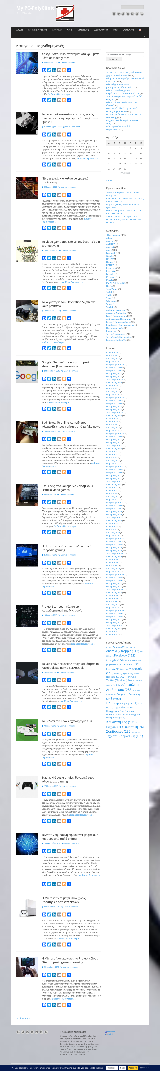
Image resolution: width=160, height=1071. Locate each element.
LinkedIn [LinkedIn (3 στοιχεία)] (124, 669)
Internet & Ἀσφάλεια (37, 29)
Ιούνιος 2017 (112, 634)
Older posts (23, 1018)
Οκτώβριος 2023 (114, 409)
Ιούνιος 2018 (112, 598)
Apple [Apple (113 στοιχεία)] (131, 651)
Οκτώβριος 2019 (114, 550)
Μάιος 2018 (111, 601)
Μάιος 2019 (111, 565)
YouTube (110, 307)
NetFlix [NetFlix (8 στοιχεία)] (111, 677)
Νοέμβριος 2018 (114, 583)
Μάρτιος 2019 (112, 571)
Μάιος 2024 (111, 388)
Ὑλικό (69, 29)
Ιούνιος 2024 (112, 385)
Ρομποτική (111, 331)
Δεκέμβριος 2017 (114, 616)
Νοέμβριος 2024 (114, 373)
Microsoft (110, 277)
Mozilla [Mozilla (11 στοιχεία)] (119, 673)
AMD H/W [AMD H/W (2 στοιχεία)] (130, 647)
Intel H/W (110, 271)
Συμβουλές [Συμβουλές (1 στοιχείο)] (136, 732)
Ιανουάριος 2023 (114, 436)
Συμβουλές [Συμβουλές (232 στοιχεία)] (119, 731)
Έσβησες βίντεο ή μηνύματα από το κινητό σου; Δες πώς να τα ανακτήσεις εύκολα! (124, 219)
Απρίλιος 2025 (113, 358)
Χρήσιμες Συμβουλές (116, 340)
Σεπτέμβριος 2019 (114, 553)
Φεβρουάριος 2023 (115, 433)
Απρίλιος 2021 (113, 496)
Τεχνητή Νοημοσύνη (116, 334)
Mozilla (109, 280)
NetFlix (109, 286)
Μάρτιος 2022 (112, 463)
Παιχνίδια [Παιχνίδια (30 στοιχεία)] (114, 727)
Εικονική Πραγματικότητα (118, 322)
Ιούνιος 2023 (112, 421)
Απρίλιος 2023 (113, 427)
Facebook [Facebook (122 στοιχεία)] (124, 655)
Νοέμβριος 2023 (114, 406)
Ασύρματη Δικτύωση (116, 310)
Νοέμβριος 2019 (114, 547)
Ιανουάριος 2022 (114, 469)
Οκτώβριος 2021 (114, 478)
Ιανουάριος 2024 (114, 400)
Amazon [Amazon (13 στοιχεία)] (119, 647)
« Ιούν (109, 180)
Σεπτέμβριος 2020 (114, 517)
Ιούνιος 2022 (112, 454)
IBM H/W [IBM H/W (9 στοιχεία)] (115, 664)
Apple (109, 250)
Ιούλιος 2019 (112, 559)
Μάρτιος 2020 (112, 535)
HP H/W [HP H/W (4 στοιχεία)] (129, 660)
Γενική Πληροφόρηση (116, 316)
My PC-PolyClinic (35, 8)
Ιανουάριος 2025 (114, 367)
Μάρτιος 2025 (112, 361)
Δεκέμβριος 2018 (114, 580)
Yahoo (109, 304)
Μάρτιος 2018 (112, 607)
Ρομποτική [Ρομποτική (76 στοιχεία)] (133, 727)
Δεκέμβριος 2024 (114, 370)
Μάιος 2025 (111, 355)
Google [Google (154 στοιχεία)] (115, 660)
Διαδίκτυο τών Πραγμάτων (118, 319)
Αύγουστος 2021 (114, 484)
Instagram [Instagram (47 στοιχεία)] (130, 664)
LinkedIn (110, 274)
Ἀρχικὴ (19, 29)
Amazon (110, 241)
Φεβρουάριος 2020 (115, 538)
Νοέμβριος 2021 (114, 475)
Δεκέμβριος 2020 (114, 508)
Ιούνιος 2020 (112, 526)
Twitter (109, 295)
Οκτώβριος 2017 (114, 622)
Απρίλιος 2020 (113, 532)
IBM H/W (110, 265)
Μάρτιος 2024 (112, 394)
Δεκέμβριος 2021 (114, 472)
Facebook (110, 253)
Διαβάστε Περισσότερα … (60, 94)
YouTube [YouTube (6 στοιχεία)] (118, 685)
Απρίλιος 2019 (113, 568)
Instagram (111, 268)
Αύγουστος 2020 (114, 520)
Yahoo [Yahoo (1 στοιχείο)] (109, 685)
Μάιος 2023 (111, 424)
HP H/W (110, 259)
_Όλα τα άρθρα (113, 235)
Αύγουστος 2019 (114, 556)
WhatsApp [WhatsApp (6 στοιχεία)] (136, 680)
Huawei (109, 262)
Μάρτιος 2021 (112, 499)
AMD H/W (110, 244)
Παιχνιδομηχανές (114, 328)
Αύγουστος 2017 (114, 628)
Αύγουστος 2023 (114, 415)
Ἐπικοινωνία (128, 29)
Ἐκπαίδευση (83, 29)
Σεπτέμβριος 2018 (114, 589)
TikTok (109, 292)
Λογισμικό (57, 29)
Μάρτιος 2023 (112, 430)
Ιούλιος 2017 (112, 631)
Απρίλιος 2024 (113, 391)
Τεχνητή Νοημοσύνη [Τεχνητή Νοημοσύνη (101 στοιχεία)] (124, 736)
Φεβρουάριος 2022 (115, 466)
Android (110, 247)
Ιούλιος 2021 (112, 487)
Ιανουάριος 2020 (114, 541)
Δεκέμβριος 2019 (114, 544)
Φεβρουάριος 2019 (115, 574)
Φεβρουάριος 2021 (115, 502)
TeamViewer (112, 289)
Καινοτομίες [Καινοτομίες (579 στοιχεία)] (121, 721)
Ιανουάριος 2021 (114, 505)
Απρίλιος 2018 (113, 604)
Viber (108, 298)
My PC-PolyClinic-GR (115, 283)
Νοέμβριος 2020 (114, 511)
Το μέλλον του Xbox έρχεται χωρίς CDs (67, 721)
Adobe (109, 238)
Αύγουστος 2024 (114, 382)
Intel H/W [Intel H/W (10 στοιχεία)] (112, 669)
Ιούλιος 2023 (112, 418)
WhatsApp (111, 301)
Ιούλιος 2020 (112, 523)
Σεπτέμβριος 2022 (114, 445)
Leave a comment (68, 62)
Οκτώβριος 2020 (114, 514)
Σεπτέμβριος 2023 (114, 412)
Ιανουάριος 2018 (114, 613)
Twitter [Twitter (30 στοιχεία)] (112, 680)
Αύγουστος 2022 (114, 448)
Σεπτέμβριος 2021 (114, 481)
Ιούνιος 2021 (112, 490)
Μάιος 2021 (111, 493)
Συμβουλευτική (101, 29)
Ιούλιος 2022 (112, 451)
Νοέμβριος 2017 (114, 619)
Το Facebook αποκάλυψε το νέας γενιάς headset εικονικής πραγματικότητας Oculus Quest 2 (70, 118)
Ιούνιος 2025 (112, 352)
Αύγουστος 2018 (114, 592)
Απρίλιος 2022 (113, 460)
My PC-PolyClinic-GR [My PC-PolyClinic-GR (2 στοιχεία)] (133, 674)
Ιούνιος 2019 (112, 562)
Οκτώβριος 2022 (114, 442)
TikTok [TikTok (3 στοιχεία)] (132, 677)
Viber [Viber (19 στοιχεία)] (125, 680)
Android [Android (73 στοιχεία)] (114, 651)
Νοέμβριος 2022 (114, 439)
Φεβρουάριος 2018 (115, 610)
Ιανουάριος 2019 (114, 577)
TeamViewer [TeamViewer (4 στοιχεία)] (122, 677)
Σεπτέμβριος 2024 (114, 379)
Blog (115, 29)
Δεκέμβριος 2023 (114, 403)
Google (109, 256)
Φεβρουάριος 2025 (115, 364)
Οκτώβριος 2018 (114, 586)
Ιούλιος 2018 (112, 595)
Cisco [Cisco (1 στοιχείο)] (111, 656)
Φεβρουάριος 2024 (115, 397)
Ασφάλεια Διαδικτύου (116, 313)
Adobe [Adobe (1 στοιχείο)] (109, 647)
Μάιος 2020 (111, 529)
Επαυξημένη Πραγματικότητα (120, 325)
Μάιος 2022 (111, 457)
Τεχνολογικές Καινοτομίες (118, 337)
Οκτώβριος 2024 (114, 376)
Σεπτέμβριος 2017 (114, 625)
